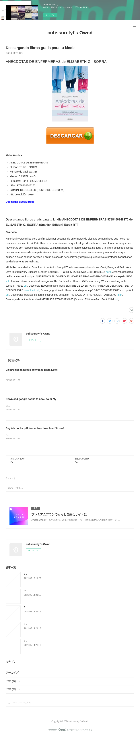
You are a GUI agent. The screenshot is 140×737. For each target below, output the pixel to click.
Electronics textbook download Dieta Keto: (32, 369)
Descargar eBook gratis (20, 201)
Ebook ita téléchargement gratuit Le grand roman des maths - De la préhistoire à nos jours (67, 641)
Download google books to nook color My (31, 399)
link (7, 281)
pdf (25, 285)
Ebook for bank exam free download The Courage (48, 624)
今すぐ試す (50, 15)
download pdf (31, 290)
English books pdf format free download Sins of (35, 428)
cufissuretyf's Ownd (69, 32)
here (108, 271)
